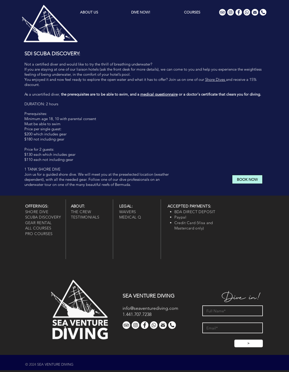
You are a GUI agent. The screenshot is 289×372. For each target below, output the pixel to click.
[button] (140, 12)
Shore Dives (215, 79)
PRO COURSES (39, 233)
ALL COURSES (38, 228)
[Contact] (255, 12)
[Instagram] (230, 12)
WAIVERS (127, 211)
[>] (248, 343)
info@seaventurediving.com (150, 308)
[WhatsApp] (247, 12)
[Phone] (263, 12)
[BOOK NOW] (247, 179)
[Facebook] (238, 12)
